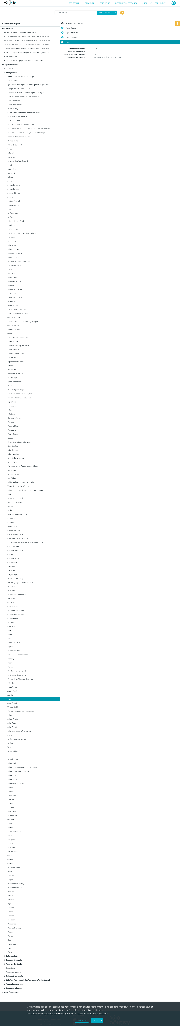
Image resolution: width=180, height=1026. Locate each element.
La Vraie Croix (12, 759)
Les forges (11, 599)
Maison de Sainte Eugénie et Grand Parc (22, 466)
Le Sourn (10, 743)
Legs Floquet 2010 (11, 65)
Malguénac (11, 924)
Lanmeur (10, 900)
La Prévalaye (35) (13, 815)
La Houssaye (12, 378)
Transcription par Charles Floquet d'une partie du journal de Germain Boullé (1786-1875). (27, 52)
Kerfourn (10, 876)
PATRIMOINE (105, 3)
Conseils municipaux (15, 534)
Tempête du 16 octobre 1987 (18, 161)
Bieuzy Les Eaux (13, 643)
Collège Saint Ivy (13, 530)
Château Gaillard (13, 562)
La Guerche (11, 848)
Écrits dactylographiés (14, 976)
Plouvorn (10, 948)
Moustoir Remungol (14, 928)
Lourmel (10, 366)
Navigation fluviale (14, 418)
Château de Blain (13, 651)
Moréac (10, 936)
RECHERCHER (74, 3)
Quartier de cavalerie (15, 502)
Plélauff (10, 791)
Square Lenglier (13, 189)
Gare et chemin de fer (15, 458)
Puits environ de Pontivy (16, 221)
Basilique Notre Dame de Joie (18, 261)
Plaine (9, 269)
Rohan (9, 715)
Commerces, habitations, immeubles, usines (23, 113)
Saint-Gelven (12, 775)
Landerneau (11, 570)
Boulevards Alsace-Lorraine (17, 514)
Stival (9, 149)
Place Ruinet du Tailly (15, 354)
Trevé (9, 747)
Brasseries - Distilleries (15, 498)
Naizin (9, 940)
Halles (9, 386)
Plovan (10, 803)
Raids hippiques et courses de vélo (20, 482)
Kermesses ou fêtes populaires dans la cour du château (25, 60)
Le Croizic (11, 587)
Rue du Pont (12, 237)
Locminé (10, 908)
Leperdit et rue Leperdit (16, 362)
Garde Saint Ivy (13, 474)
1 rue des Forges (13, 121)
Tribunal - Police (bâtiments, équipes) (21, 77)
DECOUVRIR (89, 3)
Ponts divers (12, 277)
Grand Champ (12, 607)
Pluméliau (11, 807)
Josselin (10, 872)
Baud (9, 639)
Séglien (10, 735)
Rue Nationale (12, 81)
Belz (9, 631)
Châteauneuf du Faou (15, 615)
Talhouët (10, 153)
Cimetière (11, 518)
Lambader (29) (12, 566)
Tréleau (10, 177)
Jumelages (11, 301)
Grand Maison (12, 462)
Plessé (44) (11, 795)
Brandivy (10, 659)
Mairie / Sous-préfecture (16, 309)
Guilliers (10, 864)
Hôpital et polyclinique (15, 390)
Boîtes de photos (12, 956)
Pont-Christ (11, 811)
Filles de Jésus (12, 446)
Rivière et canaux (13, 229)
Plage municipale (14, 265)
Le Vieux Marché (13, 751)
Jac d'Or (10, 695)
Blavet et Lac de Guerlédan (17, 655)
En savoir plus (82, 1020)
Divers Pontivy (12, 109)
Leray (9, 699)
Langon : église (13, 574)
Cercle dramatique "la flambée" (19, 442)
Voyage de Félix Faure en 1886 (18, 89)
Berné (9, 635)
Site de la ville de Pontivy (154, 3)
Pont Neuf (11, 285)
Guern (9, 856)
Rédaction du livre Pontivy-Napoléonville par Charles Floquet (27, 40)
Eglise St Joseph (13, 241)
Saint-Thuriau (12, 763)
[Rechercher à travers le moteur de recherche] (77, 12)
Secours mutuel (13, 257)
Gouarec (10, 603)
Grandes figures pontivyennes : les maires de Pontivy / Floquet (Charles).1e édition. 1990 (27, 48)
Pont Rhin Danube (14, 281)
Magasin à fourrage (14, 297)
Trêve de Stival (13, 305)
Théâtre (10, 165)
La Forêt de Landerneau (16, 595)
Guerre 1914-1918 (13, 317)
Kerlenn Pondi (12, 358)
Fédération (11, 406)
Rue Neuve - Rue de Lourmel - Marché (21, 125)
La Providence (12, 213)
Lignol (9, 904)
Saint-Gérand (12, 779)
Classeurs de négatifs (14, 960)
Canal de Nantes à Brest (16, 671)
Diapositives (10, 968)
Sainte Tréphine (13, 249)
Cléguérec (11, 627)
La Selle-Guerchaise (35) (16, 739)
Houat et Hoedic (13, 868)
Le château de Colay (15, 578)
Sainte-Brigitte (12, 719)
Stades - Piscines (13, 193)
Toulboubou (11, 169)
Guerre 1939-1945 (13, 326)
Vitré (9, 755)
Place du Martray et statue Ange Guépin (22, 321)
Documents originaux (14, 988)
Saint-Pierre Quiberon (15, 783)
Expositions (11, 402)
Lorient (10, 912)
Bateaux (10, 506)
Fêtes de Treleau (10, 56)
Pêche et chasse (13, 342)
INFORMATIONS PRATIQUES (126, 3)
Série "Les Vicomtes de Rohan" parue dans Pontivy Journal (28, 980)
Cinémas (10, 522)
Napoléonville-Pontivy (15, 884)
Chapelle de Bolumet (15, 550)
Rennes (10, 827)
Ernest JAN (11, 293)
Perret (9, 835)
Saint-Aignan (12, 723)
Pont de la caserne (14, 289)
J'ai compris (97, 1020)
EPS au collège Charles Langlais (19, 394)
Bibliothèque (12, 510)
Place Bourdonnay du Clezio (18, 346)
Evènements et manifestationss (19, 398)
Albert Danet (12, 691)
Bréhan (10, 667)
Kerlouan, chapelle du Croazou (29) (20, 711)
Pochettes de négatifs (14, 964)
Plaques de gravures (13, 972)
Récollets (10, 225)
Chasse (10, 554)
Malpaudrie (11, 430)
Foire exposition (13, 454)
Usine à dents (12, 141)
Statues (10, 197)
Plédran (10, 844)
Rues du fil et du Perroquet (17, 117)
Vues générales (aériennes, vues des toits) (23, 97)
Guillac (10, 860)
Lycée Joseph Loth (14, 382)
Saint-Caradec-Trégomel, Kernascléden (22, 767)
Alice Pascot (12, 703)
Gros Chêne (11, 470)
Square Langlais (13, 185)
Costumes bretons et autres (17, 538)
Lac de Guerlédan (14, 852)
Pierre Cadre (12, 687)
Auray (9, 823)
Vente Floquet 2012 (11, 992)
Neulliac (10, 892)
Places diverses (13, 350)
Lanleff (10, 896)
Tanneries (11, 157)
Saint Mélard (12, 245)
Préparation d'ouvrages (14, 984)
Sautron (10, 787)
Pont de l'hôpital (13, 201)
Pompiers (11, 273)
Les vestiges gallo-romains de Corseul (21, 582)
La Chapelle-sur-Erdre (15, 611)
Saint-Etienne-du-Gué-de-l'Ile (18, 771)
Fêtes (9, 410)
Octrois (10, 334)
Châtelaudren (12, 619)
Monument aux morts (15, 374)
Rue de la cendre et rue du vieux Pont (21, 233)
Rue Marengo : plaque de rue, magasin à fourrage (26, 133)
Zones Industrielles (14, 105)
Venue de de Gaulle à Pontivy (18, 486)
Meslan (10, 952)
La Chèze (10, 623)
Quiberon (10, 819)
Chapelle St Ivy (13, 558)
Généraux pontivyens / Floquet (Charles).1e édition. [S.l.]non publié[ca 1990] (27, 44)
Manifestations (12, 434)
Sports (9, 181)
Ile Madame (11, 920)
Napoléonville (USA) (14, 888)
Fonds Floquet (7, 28)
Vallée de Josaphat (14, 145)
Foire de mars (12, 450)
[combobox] (107, 13)
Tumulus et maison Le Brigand (18, 137)
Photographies (11, 73)
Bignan (10, 647)
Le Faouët (11, 591)
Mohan (10, 932)
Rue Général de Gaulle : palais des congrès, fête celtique (28, 129)
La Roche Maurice (14, 831)
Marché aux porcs (14, 330)
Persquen (11, 839)
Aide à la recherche (63, 16)
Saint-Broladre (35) (14, 727)
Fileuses (10, 438)
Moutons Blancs (13, 426)
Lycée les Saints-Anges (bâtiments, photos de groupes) (28, 85)
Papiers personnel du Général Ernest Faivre (20, 32)
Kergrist (10, 880)
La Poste (10, 217)
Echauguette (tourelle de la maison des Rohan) (25, 490)
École (9, 494)
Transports (11, 173)
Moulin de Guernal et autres (17, 313)
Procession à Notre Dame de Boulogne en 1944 (25, 542)
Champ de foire (13, 546)
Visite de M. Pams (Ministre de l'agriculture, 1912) (25, 93)
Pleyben (10, 799)
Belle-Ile (10, 683)
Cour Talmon (12, 478)
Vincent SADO (12, 707)
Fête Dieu (11, 414)
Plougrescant (12, 944)
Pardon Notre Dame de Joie (17, 338)
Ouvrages (9, 69)
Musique (10, 422)
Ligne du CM (12, 526)
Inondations (11, 370)
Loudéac (10, 916)
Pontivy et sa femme (15, 205)
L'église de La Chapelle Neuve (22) (20, 679)
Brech (9, 663)
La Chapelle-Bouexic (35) (16, 675)
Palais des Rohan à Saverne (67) (19, 731)
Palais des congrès (14, 253)
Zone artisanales (13, 101)
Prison (9, 209)
